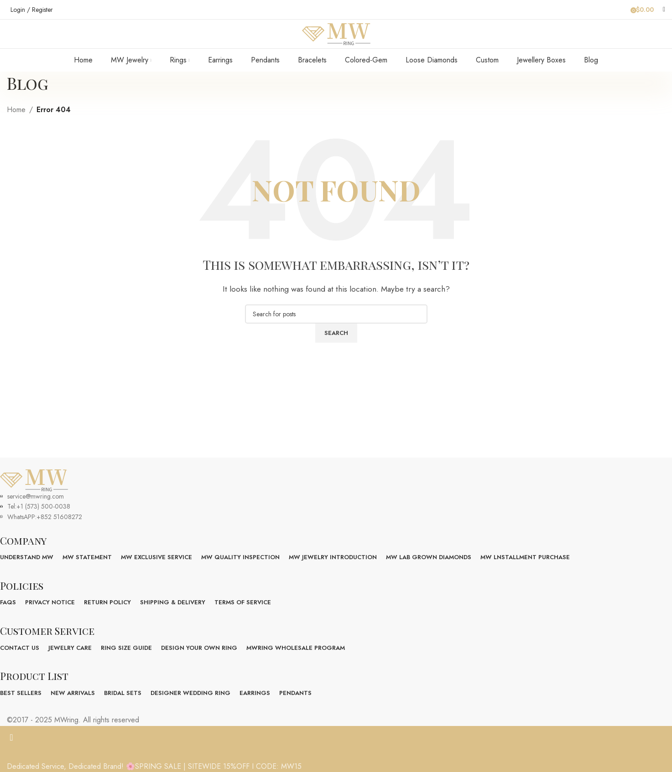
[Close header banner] (11, 756)
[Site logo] (336, 42)
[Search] (664, 9)
